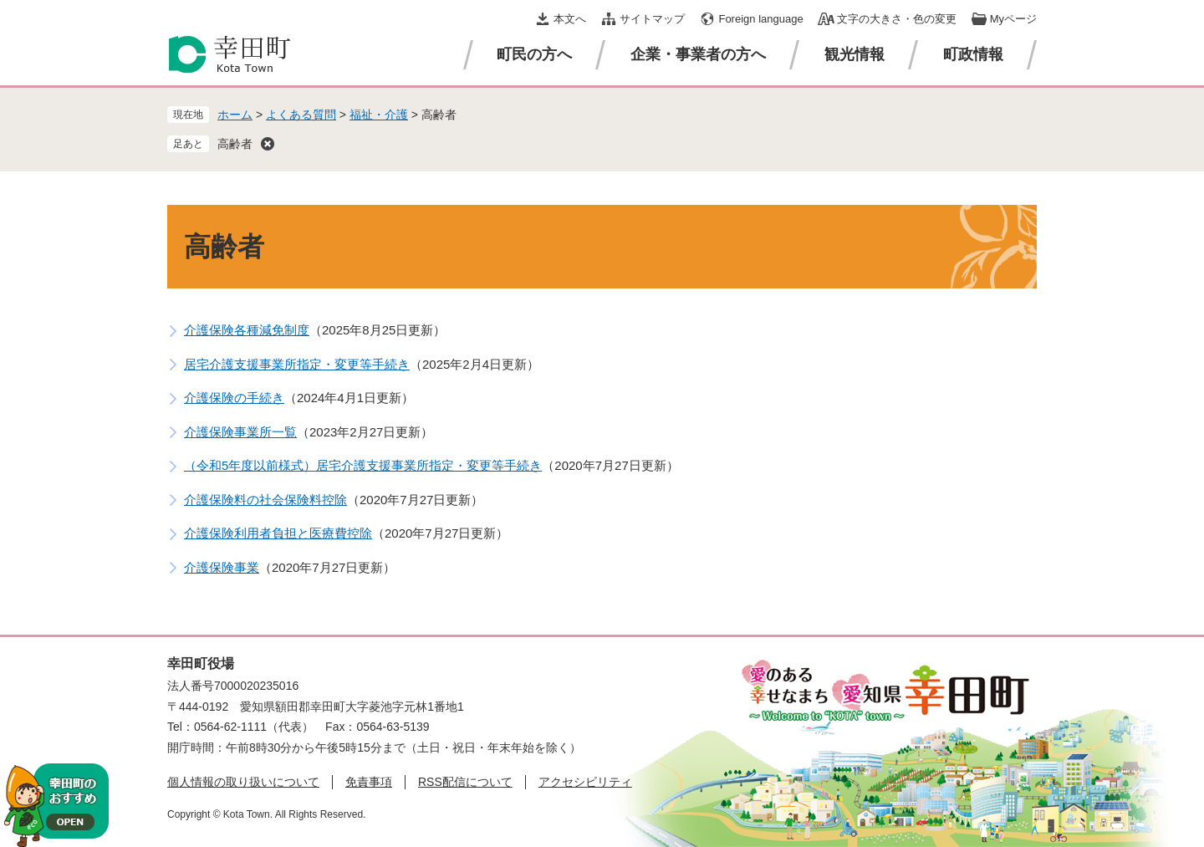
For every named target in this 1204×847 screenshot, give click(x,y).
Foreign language (760, 19)
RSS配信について (465, 781)
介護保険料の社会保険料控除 (265, 499)
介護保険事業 (221, 567)
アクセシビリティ (585, 781)
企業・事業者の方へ (698, 54)
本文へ (570, 19)
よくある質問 (301, 114)
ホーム (235, 114)
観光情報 (854, 54)
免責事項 (368, 781)
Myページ (1013, 19)
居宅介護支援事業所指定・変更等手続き (297, 364)
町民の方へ (534, 54)
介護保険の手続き (234, 397)
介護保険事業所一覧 (240, 432)
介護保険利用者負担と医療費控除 (278, 533)
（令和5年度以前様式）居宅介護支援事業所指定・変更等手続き (363, 465)
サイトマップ (652, 19)
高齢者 (235, 144)
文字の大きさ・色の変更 (897, 19)
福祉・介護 (378, 114)
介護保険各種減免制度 (246, 330)
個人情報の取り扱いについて (243, 781)
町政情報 (973, 54)
